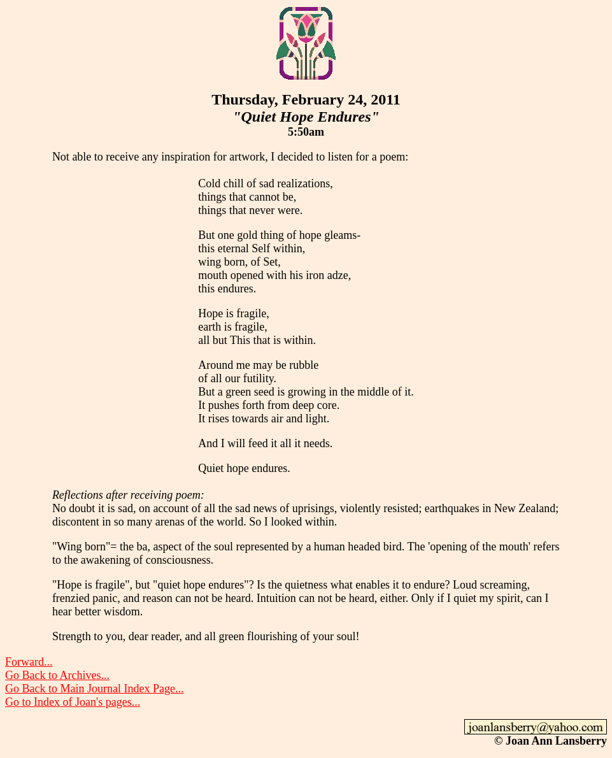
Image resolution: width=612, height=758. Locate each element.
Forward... (29, 661)
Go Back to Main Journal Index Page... (94, 688)
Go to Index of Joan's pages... (72, 702)
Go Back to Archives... (57, 675)
